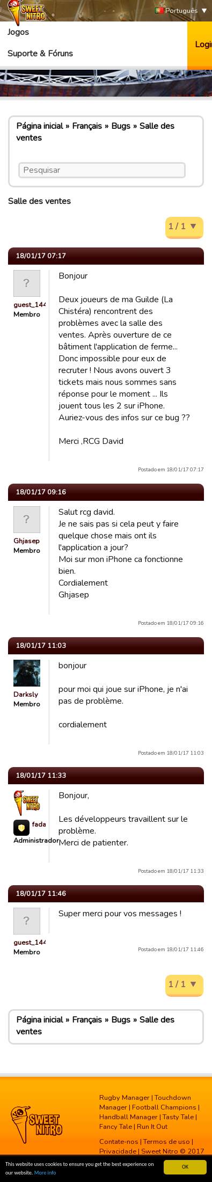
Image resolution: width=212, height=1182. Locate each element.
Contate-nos (118, 1142)
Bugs (120, 126)
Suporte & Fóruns (40, 54)
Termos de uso (166, 1142)
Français (87, 126)
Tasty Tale (178, 1117)
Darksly (25, 694)
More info (45, 1172)
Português (176, 11)
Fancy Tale (115, 1127)
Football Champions (164, 1107)
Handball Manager (128, 1117)
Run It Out (152, 1127)
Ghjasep (26, 541)
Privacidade (117, 1151)
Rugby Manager (124, 1098)
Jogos (18, 32)
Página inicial (39, 126)
